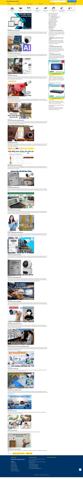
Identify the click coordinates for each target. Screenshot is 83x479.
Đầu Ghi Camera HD (52, 25)
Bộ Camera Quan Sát (53, 14)
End (31, 453)
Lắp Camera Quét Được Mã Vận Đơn (14, 254)
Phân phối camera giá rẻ (13, 1)
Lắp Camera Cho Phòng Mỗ (13, 368)
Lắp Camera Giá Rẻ (52, 19)
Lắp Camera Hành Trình (12, 410)
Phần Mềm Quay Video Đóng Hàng (14, 53)
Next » (28, 453)
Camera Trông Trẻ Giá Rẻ (12, 430)
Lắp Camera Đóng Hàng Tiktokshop (14, 301)
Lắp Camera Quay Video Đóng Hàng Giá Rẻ (16, 120)
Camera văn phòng (14, 465)
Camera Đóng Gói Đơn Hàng (55, 54)
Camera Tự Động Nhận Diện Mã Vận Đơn (15, 232)
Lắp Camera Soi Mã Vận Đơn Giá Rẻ (14, 277)
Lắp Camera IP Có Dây (52, 24)
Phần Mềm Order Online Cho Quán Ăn (15, 165)
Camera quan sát (13, 462)
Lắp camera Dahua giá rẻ (53, 18)
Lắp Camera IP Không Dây (53, 21)
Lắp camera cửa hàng (14, 468)
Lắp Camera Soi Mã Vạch (12, 75)
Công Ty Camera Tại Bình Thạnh (55, 46)
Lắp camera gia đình (14, 466)
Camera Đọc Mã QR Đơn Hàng (13, 187)
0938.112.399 (72, 1)
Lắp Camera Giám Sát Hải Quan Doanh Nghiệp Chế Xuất (18, 346)
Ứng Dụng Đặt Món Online (13, 142)
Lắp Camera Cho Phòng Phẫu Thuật (14, 390)
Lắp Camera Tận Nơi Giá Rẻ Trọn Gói (15, 323)
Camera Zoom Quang (52, 22)
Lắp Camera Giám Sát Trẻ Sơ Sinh (14, 449)
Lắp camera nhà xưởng (14, 469)
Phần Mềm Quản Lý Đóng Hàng (14, 30)
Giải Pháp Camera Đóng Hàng (13, 97)
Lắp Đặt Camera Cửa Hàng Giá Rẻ (56, 30)
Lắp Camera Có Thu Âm (53, 20)
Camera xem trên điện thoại (15, 470)
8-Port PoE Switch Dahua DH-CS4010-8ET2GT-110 (56, 105)
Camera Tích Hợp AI (52, 23)
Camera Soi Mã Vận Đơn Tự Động (14, 210)
